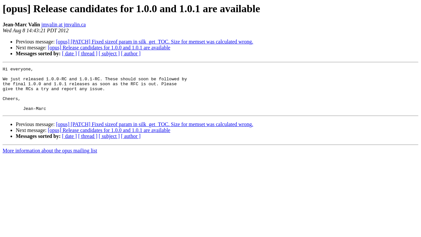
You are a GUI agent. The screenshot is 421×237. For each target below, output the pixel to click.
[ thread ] (87, 53)
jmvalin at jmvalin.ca (63, 24)
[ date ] (69, 53)
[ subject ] (109, 53)
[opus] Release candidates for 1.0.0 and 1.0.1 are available (109, 47)
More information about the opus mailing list (50, 159)
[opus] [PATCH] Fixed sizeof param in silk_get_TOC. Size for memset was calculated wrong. (154, 41)
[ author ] (131, 53)
